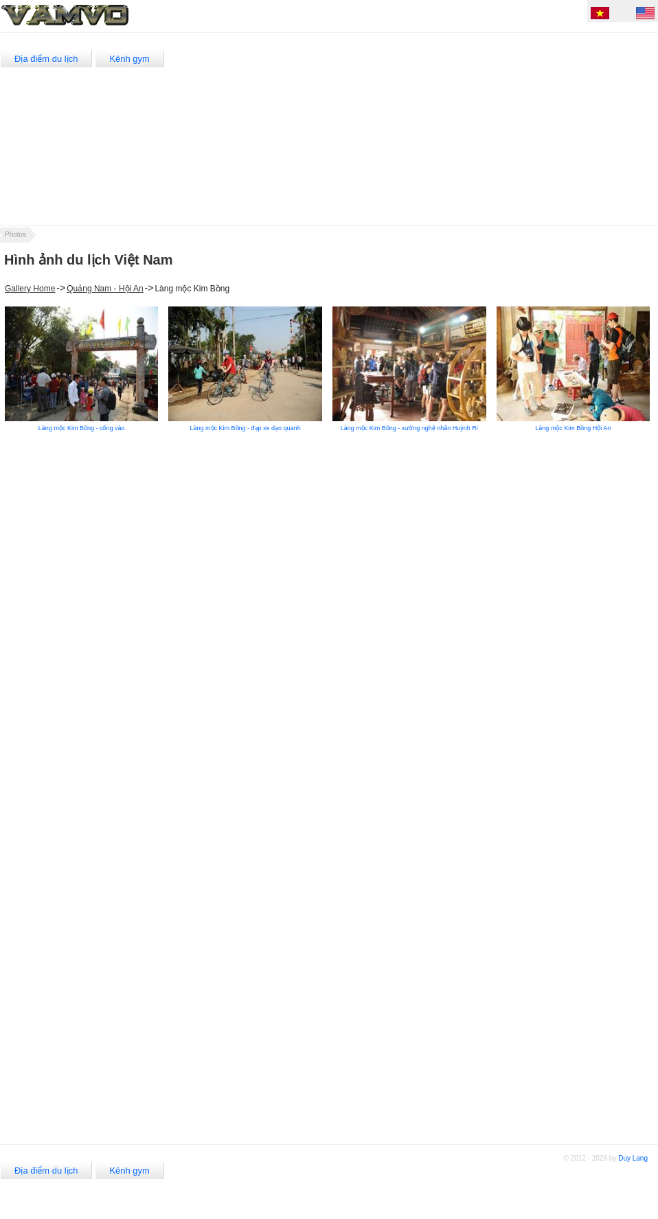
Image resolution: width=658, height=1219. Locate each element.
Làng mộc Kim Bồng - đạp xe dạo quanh (245, 428)
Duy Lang (633, 1158)
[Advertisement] (424, 129)
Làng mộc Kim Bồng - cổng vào (81, 428)
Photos (15, 234)
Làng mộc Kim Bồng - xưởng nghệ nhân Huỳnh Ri (409, 428)
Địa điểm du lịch (46, 59)
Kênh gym (129, 59)
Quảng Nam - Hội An (105, 288)
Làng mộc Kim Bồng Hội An (573, 428)
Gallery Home (30, 288)
